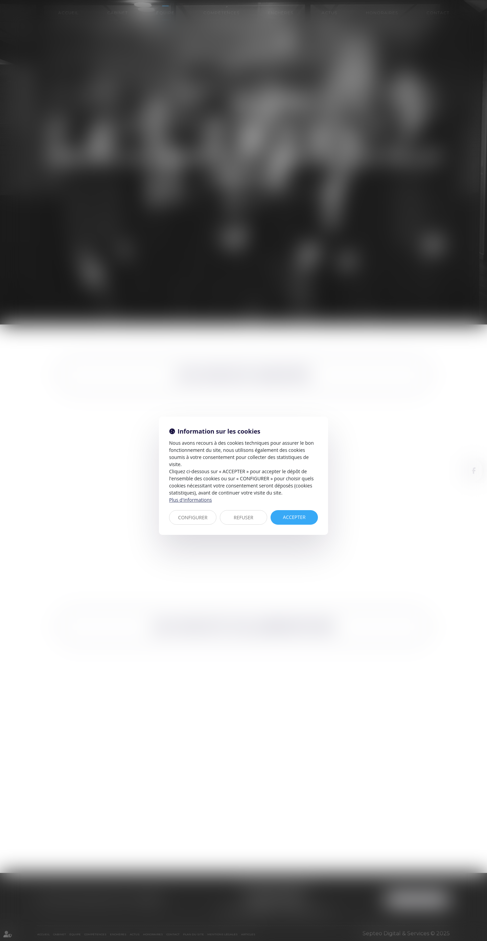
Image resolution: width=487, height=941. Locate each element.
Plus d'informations (190, 500)
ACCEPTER (294, 517)
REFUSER (243, 517)
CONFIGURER (193, 517)
